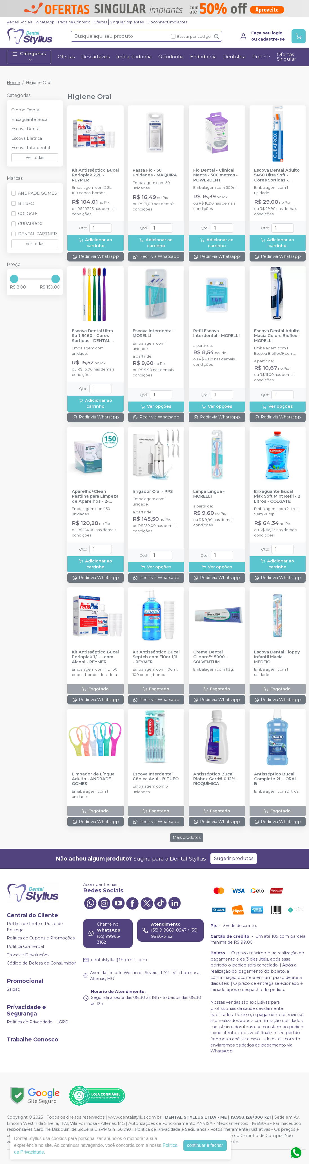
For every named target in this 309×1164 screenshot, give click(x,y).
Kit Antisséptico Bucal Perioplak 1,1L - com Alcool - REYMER (95, 657)
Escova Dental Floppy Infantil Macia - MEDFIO (277, 657)
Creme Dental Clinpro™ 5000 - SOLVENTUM (210, 657)
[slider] (14, 279)
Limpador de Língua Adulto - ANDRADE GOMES (93, 779)
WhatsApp (45, 22)
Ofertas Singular (286, 57)
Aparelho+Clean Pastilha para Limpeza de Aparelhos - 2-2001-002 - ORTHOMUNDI (95, 496)
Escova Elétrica (26, 138)
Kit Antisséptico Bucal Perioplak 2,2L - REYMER (95, 175)
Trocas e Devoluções (28, 954)
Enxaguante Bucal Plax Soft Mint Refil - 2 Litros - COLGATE (277, 496)
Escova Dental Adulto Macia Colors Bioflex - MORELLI (277, 336)
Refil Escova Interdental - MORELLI (216, 333)
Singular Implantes (127, 22)
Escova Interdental (30, 147)
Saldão (13, 989)
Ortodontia (170, 56)
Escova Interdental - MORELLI (154, 333)
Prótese (261, 56)
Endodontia (203, 56)
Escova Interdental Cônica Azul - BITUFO (156, 776)
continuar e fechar (205, 1145)
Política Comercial (25, 946)
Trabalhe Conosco (73, 22)
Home (13, 82)
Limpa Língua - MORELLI (209, 494)
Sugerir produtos (233, 858)
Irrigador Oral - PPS (153, 491)
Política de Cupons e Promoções (41, 938)
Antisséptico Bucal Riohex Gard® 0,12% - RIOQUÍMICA (215, 779)
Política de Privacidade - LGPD (37, 1022)
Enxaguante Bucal (29, 119)
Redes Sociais (19, 22)
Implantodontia (134, 56)
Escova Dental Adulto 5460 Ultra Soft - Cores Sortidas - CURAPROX (277, 175)
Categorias (29, 57)
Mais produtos (187, 837)
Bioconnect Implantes (167, 22)
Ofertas (100, 22)
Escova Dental (26, 128)
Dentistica (234, 56)
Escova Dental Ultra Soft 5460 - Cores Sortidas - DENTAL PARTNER (92, 336)
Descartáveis (95, 56)
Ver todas (35, 157)
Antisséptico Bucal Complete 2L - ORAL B (275, 779)
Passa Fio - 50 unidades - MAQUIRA (155, 173)
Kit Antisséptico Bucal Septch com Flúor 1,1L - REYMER (156, 657)
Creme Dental (25, 109)
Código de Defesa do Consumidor (41, 963)
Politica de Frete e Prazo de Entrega (35, 926)
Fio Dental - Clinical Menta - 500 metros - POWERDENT (215, 175)
